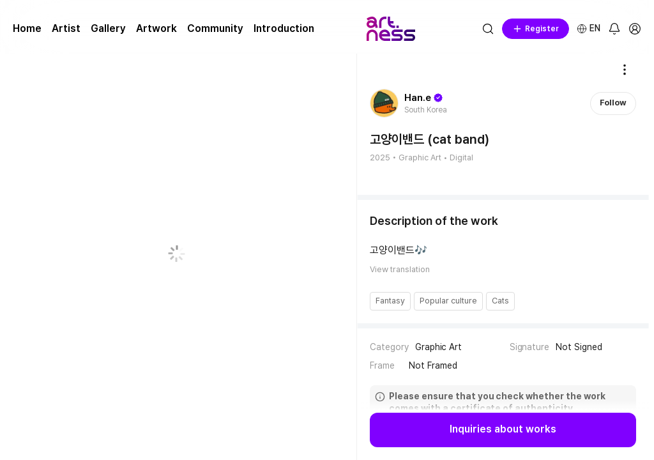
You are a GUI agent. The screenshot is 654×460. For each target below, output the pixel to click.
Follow (613, 102)
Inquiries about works (503, 430)
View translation (400, 269)
